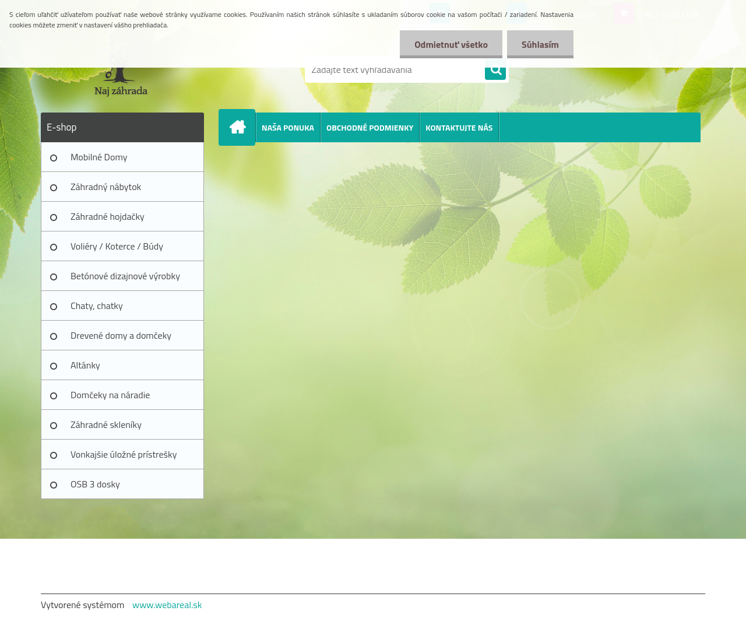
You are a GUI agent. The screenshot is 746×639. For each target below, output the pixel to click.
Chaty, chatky (97, 306)
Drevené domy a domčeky (121, 335)
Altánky (85, 365)
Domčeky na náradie (110, 395)
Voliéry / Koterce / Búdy (117, 246)
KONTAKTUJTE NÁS (458, 127)
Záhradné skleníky (106, 424)
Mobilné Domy (99, 157)
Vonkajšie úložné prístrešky (124, 454)
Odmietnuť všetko (451, 44)
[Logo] (121, 69)
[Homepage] (241, 127)
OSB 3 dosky (95, 484)
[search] (495, 70)
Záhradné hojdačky (108, 216)
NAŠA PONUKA (288, 127)
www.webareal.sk (167, 605)
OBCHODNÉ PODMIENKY (369, 127)
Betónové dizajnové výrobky (125, 276)
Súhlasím (540, 44)
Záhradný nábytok (106, 187)
